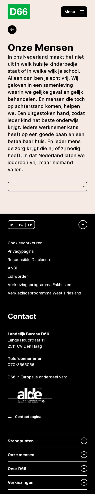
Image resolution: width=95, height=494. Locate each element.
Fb (30, 225)
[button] (74, 11)
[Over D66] (47, 468)
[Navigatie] (80, 224)
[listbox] (47, 186)
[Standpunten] (47, 441)
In (11, 225)
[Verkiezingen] (47, 482)
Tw (20, 225)
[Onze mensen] (47, 454)
